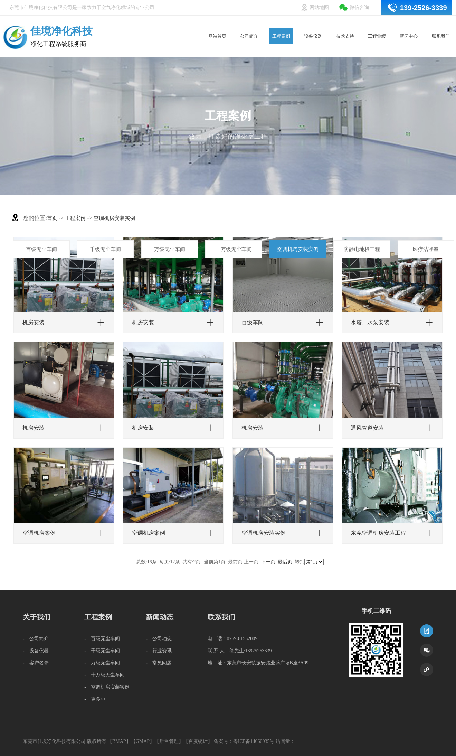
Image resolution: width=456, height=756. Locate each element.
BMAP (119, 741)
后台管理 (169, 741)
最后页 (285, 561)
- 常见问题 (159, 662)
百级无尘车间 (41, 249)
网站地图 (319, 7)
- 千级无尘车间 (102, 650)
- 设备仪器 (36, 650)
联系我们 (441, 23)
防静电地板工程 (362, 249)
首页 (52, 218)
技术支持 (345, 23)
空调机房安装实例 (298, 249)
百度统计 (198, 741)
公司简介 (249, 23)
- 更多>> (95, 699)
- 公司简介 (36, 638)
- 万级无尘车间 (102, 662)
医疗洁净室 (426, 249)
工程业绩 (377, 23)
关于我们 (36, 617)
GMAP (143, 741)
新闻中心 (409, 23)
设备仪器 (313, 23)
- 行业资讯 (159, 650)
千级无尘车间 (105, 249)
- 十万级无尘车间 (104, 675)
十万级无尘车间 (234, 249)
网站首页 (217, 23)
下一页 (268, 561)
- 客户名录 (36, 662)
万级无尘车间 (169, 249)
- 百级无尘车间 (102, 638)
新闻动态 (159, 617)
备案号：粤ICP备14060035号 (244, 741)
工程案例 (281, 23)
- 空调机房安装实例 (107, 687)
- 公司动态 (159, 638)
